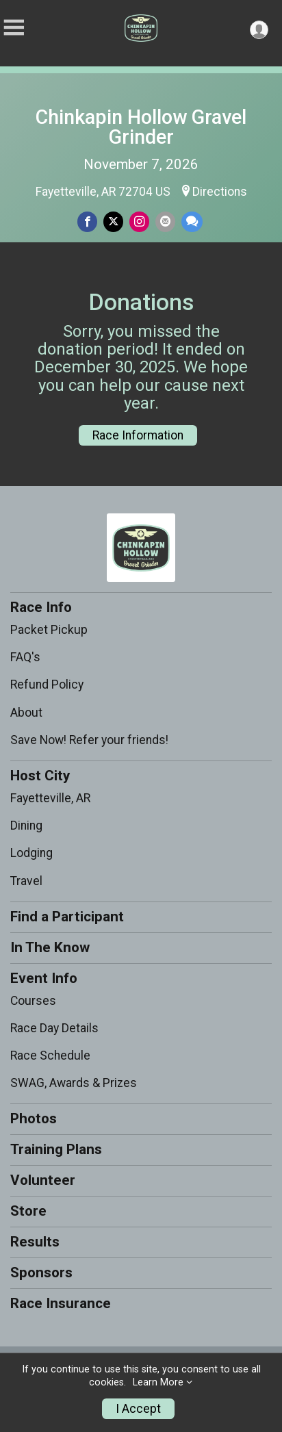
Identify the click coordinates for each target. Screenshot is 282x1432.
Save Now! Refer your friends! (89, 740)
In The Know (50, 947)
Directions (219, 192)
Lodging (31, 853)
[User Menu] (259, 30)
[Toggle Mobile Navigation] (13, 28)
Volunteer (42, 1180)
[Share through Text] (192, 221)
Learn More (158, 1382)
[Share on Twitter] (113, 221)
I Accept (138, 1409)
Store (28, 1211)
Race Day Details (54, 1028)
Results (35, 1241)
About (26, 712)
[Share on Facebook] (87, 221)
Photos (33, 1118)
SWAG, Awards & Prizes (73, 1083)
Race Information (137, 435)
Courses (33, 1001)
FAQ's (25, 657)
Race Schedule (50, 1055)
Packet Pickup (49, 630)
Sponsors (41, 1272)
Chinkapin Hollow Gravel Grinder (141, 127)
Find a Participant (67, 916)
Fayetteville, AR (50, 798)
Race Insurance (60, 1303)
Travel (26, 881)
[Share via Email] (165, 221)
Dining (26, 825)
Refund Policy (47, 684)
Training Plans (56, 1149)
